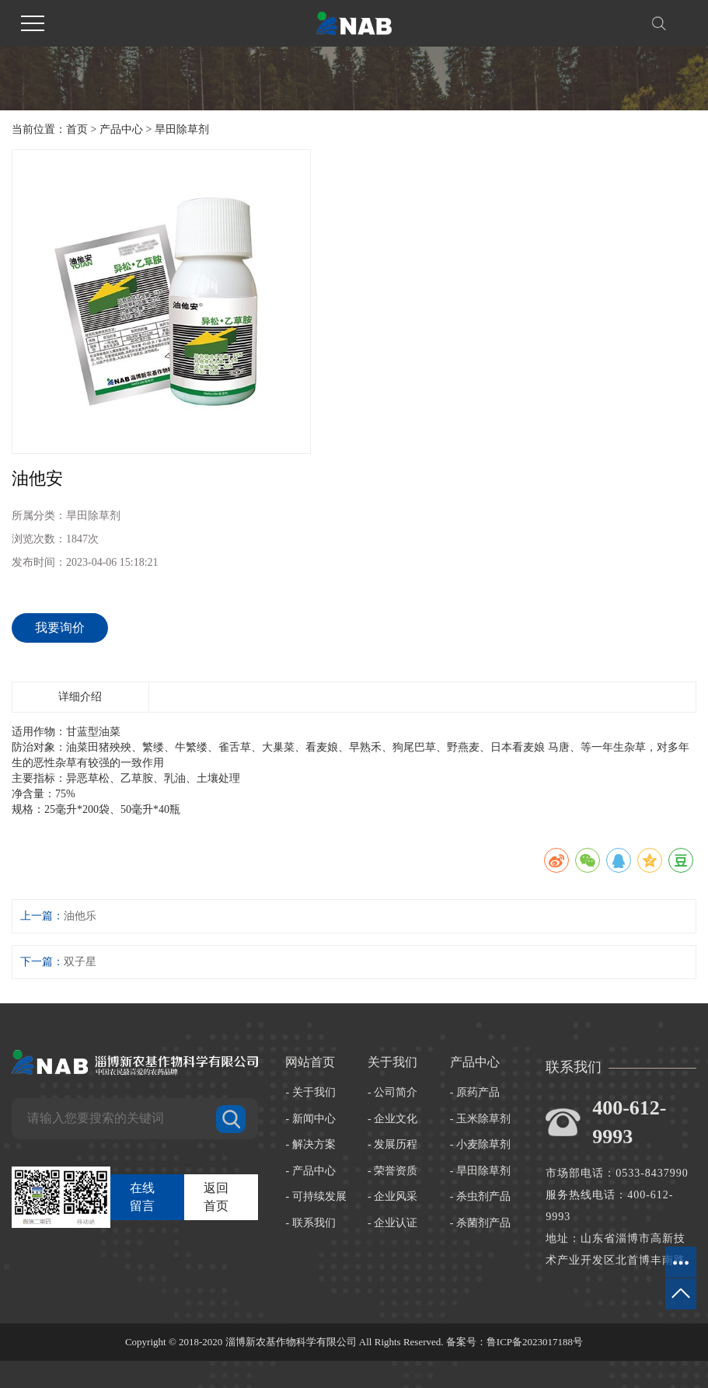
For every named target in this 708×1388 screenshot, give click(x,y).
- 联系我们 (310, 1223)
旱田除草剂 (182, 129)
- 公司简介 (392, 1092)
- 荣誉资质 (392, 1171)
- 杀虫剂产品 (480, 1196)
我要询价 (60, 627)
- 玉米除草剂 (480, 1119)
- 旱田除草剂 (480, 1171)
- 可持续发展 (315, 1196)
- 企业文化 (392, 1119)
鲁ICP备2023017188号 (535, 1342)
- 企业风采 (392, 1196)
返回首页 (216, 1196)
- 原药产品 (475, 1092)
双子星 (80, 962)
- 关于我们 (310, 1092)
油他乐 (80, 916)
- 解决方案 (310, 1144)
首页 (77, 129)
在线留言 (142, 1196)
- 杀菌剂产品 (480, 1223)
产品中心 (121, 129)
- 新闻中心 (310, 1119)
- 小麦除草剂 (480, 1144)
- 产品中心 (310, 1171)
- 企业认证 (392, 1223)
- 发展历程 (392, 1144)
